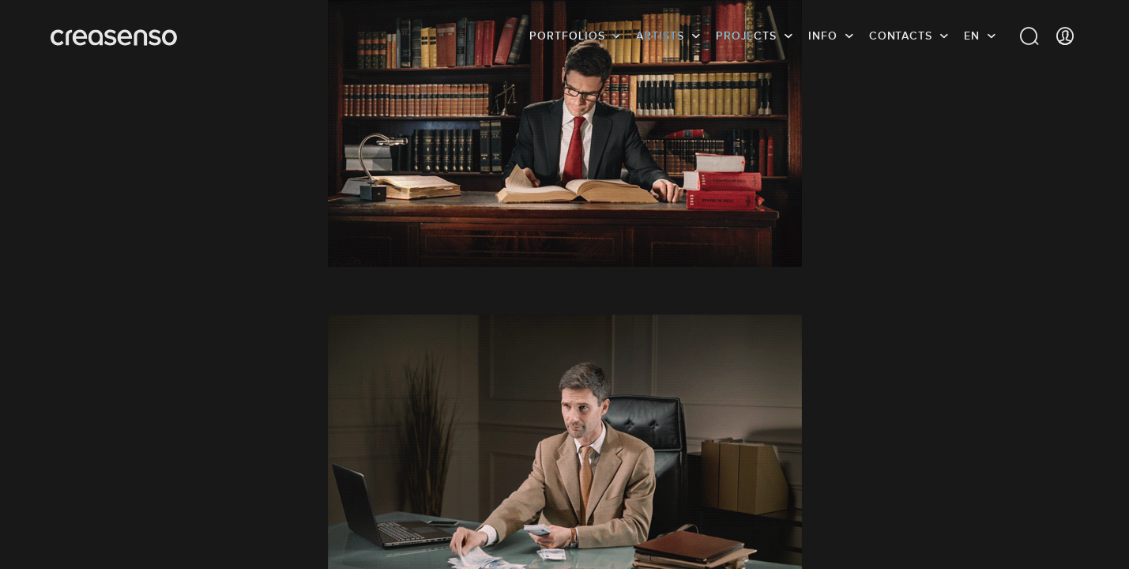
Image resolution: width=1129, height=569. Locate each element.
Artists (659, 35)
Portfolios (566, 35)
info (822, 35)
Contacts (900, 35)
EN (972, 35)
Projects (746, 35)
